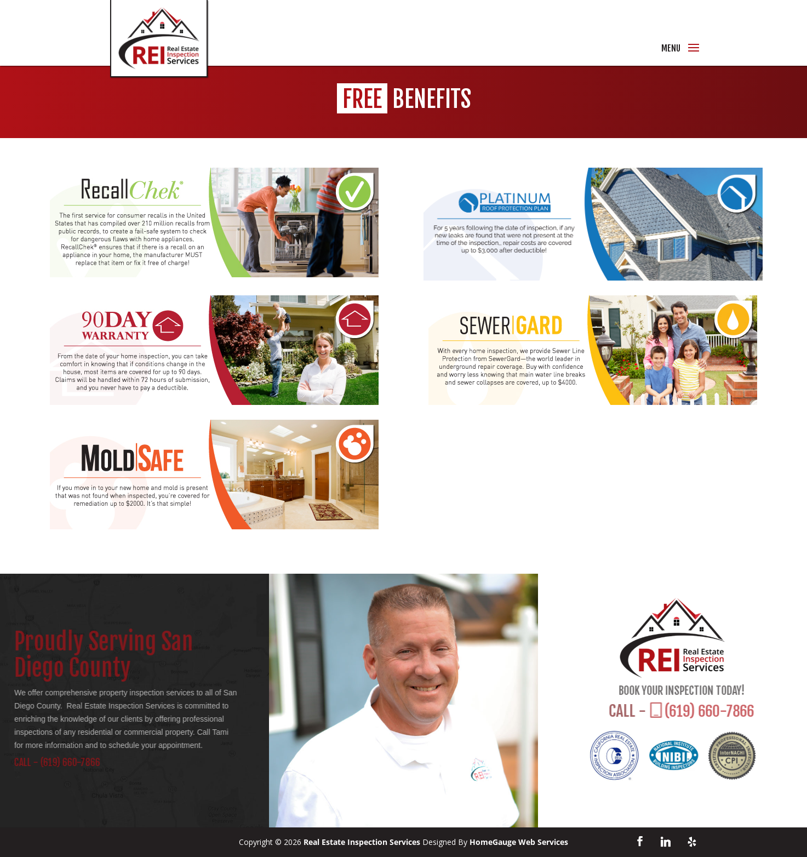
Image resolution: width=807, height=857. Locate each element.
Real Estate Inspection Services (362, 842)
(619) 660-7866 (57, 762)
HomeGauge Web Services (519, 842)
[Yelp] (692, 842)
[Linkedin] (666, 842)
